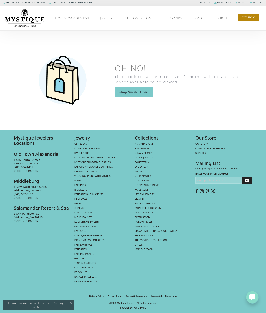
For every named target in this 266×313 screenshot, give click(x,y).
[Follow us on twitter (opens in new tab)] (213, 191)
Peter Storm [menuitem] (143, 217)
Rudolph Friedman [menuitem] (147, 226)
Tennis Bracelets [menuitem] (85, 263)
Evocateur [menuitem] (141, 166)
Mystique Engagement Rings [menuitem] (92, 162)
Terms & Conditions (136, 296)
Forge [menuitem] (139, 171)
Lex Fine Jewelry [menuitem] (145, 194)
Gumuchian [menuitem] (142, 180)
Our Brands (172, 18)
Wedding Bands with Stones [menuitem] (92, 175)
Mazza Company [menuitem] (145, 203)
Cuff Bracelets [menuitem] (83, 267)
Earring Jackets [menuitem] (84, 253)
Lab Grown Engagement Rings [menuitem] (93, 166)
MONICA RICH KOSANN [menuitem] (87, 148)
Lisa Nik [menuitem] (139, 198)
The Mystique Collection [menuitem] (151, 240)
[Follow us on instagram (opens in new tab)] (202, 191)
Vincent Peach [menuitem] (144, 249)
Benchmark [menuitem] (142, 148)
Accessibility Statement (164, 296)
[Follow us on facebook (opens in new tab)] (196, 191)
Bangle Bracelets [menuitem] (85, 276)
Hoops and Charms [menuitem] (147, 185)
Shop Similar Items (134, 92)
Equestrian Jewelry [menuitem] (86, 221)
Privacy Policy (114, 296)
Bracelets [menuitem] (80, 189)
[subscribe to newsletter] (247, 180)
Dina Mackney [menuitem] (144, 153)
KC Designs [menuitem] (141, 189)
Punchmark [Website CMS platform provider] (139, 308)
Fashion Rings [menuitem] (83, 244)
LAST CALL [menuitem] (80, 231)
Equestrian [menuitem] (142, 162)
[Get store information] (26, 171)
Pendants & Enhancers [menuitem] (89, 194)
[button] (204, 3)
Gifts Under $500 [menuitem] (85, 226)
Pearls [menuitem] (78, 203)
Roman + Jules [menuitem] (144, 221)
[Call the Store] (23, 167)
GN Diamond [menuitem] (143, 175)
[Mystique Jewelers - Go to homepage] (26, 18)
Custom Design (138, 18)
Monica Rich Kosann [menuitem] (148, 208)
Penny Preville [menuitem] (144, 212)
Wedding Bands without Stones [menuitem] (94, 157)
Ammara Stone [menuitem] (144, 143)
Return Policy (96, 296)
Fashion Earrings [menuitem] (85, 281)
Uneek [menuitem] (139, 244)
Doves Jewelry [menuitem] (144, 157)
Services (199, 18)
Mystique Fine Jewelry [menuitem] (88, 235)
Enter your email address (212, 173)
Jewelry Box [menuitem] (81, 153)
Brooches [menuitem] (80, 272)
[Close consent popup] (71, 303)
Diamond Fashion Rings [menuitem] (89, 240)
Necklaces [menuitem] (80, 198)
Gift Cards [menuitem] (81, 258)
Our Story (201, 143)
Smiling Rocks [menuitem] (144, 235)
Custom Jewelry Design (210, 148)
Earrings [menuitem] (80, 185)
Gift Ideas (248, 17)
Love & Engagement (72, 18)
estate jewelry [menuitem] (83, 212)
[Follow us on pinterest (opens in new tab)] (207, 191)
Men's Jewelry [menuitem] (83, 217)
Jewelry (107, 18)
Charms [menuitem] (79, 208)
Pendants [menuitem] (80, 249)
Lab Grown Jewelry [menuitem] (86, 171)
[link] (24, 3)
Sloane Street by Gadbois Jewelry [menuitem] (156, 231)
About (223, 18)
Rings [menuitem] (78, 180)
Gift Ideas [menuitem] (80, 143)
